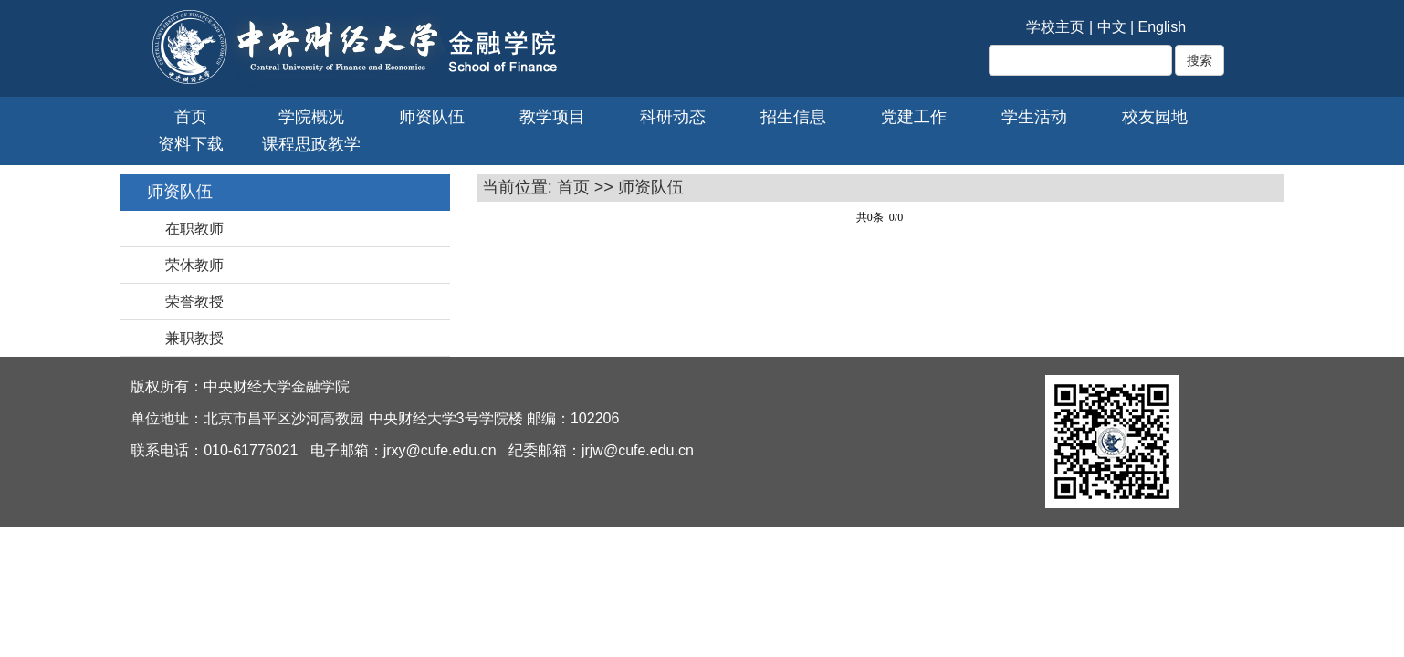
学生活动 (1034, 117)
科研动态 (673, 117)
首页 (190, 117)
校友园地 (1155, 117)
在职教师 (194, 228)
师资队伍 (432, 117)
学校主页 (1055, 27)
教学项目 (552, 117)
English (1162, 27)
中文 (1111, 27)
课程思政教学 (311, 144)
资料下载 (191, 144)
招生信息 (793, 117)
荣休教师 (194, 265)
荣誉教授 (194, 301)
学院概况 (311, 117)
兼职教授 (194, 338)
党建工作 (914, 117)
